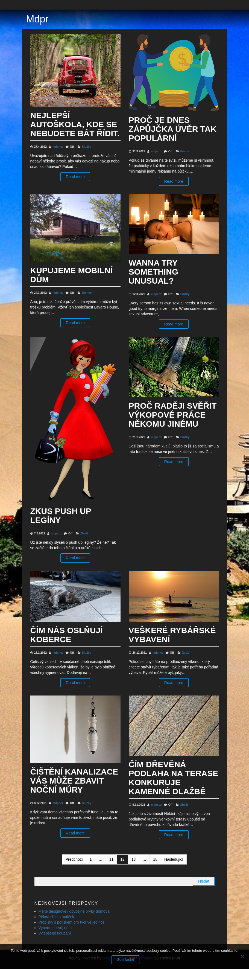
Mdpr (37, 19)
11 (111, 859)
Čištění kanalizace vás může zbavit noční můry (74, 780)
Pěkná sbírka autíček (56, 917)
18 (155, 859)
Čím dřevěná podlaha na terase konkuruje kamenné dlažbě (173, 778)
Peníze (184, 151)
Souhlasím (126, 960)
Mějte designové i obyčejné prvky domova (74, 911)
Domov (87, 292)
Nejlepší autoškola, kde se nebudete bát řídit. (75, 124)
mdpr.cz (58, 146)
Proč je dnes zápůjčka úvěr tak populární (173, 128)
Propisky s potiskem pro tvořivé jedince (72, 922)
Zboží (84, 533)
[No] (242, 956)
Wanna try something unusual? (153, 271)
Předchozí (74, 859)
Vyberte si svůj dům (55, 928)
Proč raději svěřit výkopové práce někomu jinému (173, 414)
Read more (75, 176)
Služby (86, 146)
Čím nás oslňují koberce (66, 635)
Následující (173, 859)
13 (133, 859)
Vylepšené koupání (55, 933)
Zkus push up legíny (60, 516)
